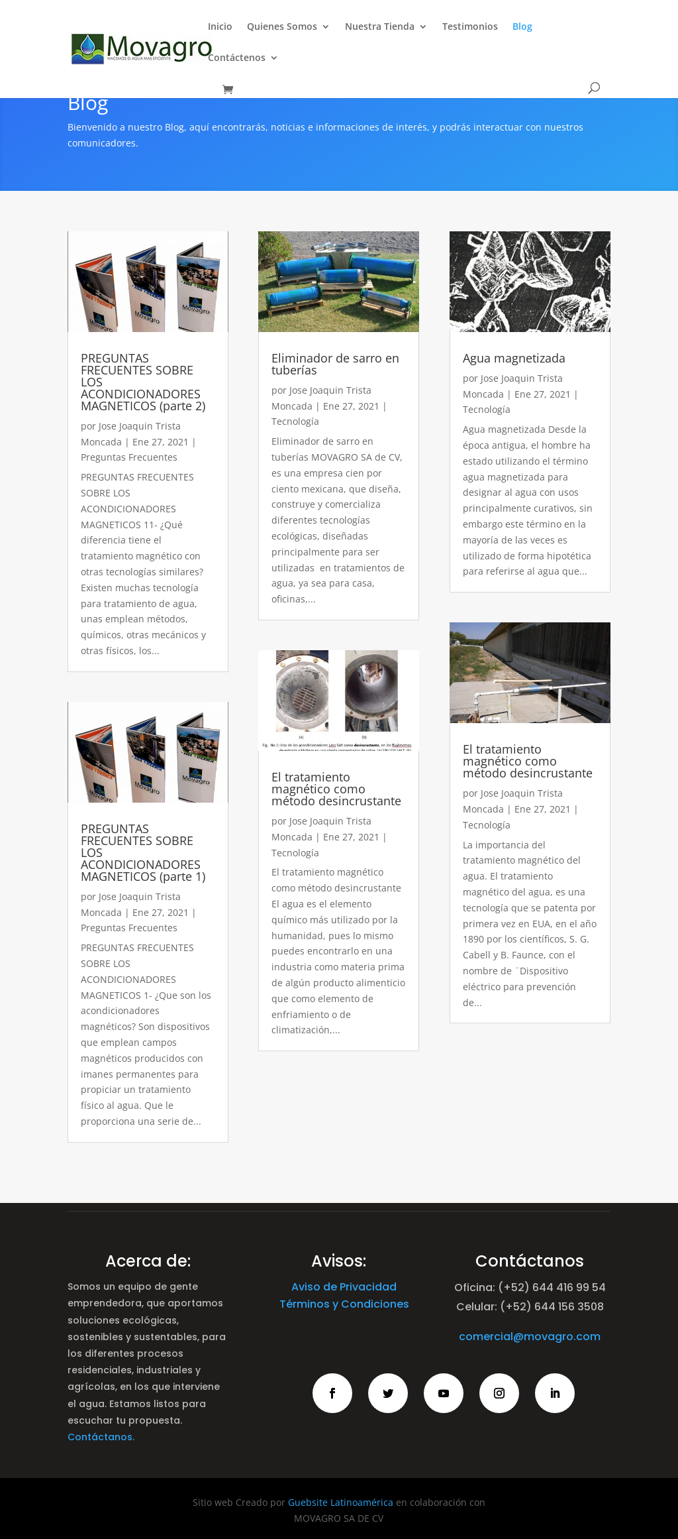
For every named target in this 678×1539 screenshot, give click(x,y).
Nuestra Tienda (379, 27)
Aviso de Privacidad (344, 1286)
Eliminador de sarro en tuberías (335, 364)
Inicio (220, 27)
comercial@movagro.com (530, 1336)
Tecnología (295, 421)
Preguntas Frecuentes (129, 457)
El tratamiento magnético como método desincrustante (336, 789)
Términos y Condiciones (344, 1304)
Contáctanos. (101, 1437)
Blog (522, 27)
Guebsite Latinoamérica (340, 1502)
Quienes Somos (282, 27)
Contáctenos (237, 58)
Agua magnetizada (514, 358)
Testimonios (470, 27)
